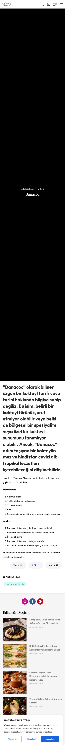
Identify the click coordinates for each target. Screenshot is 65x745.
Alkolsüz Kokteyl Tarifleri (32, 189)
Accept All (49, 739)
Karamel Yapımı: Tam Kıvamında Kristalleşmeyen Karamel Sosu (43, 676)
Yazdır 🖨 (18, 565)
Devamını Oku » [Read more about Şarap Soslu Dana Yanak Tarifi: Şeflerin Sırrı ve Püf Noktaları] (36, 627)
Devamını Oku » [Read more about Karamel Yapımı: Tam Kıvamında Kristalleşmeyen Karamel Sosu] (36, 684)
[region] (31, 730)
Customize (12, 739)
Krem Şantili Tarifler (14, 584)
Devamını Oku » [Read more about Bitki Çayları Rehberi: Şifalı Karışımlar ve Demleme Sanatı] (36, 654)
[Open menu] (61, 4)
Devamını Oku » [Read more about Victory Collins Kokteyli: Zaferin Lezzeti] (36, 706)
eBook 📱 (53, 565)
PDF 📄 (35, 565)
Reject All (31, 739)
